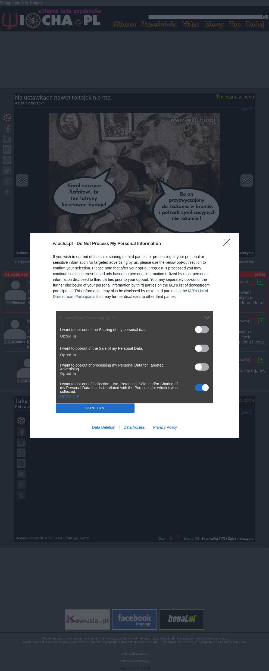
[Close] (228, 244)
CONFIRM (95, 408)
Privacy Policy (165, 427)
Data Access (134, 427)
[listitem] (134, 317)
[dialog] (134, 335)
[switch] (202, 329)
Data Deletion (103, 427)
